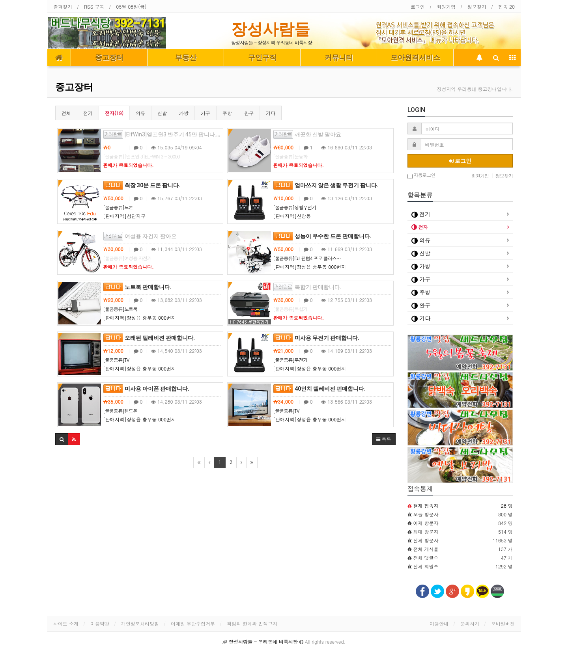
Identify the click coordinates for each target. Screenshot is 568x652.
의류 (140, 113)
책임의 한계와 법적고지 (252, 623)
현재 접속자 (426, 505)
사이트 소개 (65, 623)
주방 (227, 113)
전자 (419, 227)
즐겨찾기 (62, 6)
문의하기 (469, 623)
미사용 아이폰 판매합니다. (146, 388)
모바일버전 (503, 623)
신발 (162, 113)
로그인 (418, 6)
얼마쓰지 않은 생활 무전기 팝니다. (325, 185)
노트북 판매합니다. (137, 287)
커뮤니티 (339, 57)
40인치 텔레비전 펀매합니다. (319, 388)
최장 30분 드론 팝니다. (141, 185)
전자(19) (114, 113)
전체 (66, 113)
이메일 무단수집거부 (193, 623)
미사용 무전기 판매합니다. (316, 338)
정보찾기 (476, 6)
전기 (88, 113)
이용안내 (439, 623)
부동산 (185, 57)
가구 (205, 113)
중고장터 (109, 57)
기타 (270, 113)
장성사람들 (270, 29)
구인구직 (262, 57)
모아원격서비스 (415, 57)
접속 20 (506, 6)
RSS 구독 (94, 6)
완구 (249, 113)
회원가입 (446, 6)
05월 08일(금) (131, 6)
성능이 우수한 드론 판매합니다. (322, 236)
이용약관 (99, 623)
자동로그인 (421, 175)
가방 (184, 113)
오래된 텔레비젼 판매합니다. (149, 338)
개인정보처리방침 (140, 623)
